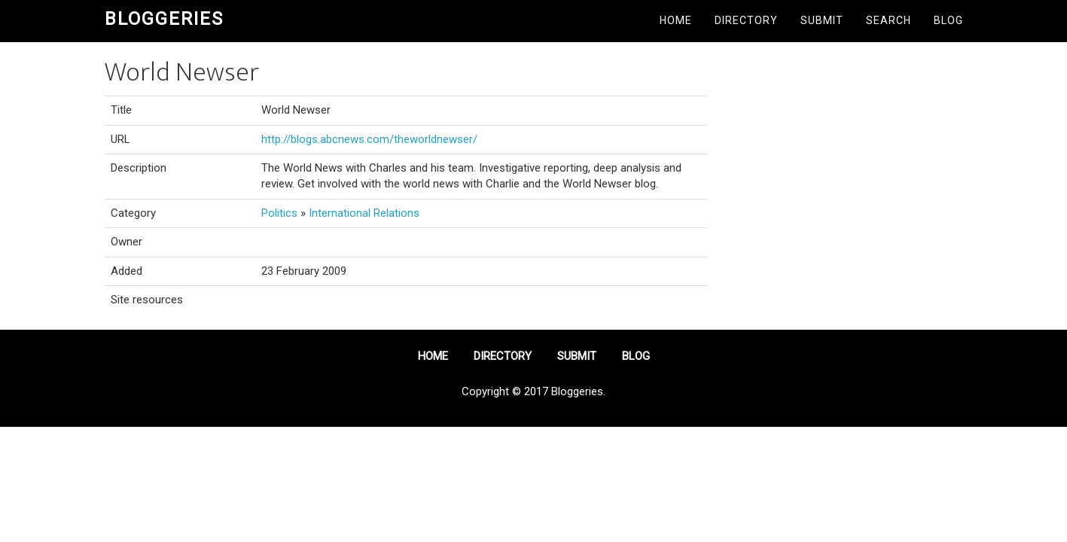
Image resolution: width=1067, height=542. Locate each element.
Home (676, 20)
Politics (279, 213)
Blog (948, 20)
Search (888, 20)
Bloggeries (164, 18)
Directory (746, 20)
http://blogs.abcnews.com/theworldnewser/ (369, 139)
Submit (821, 20)
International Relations (364, 213)
